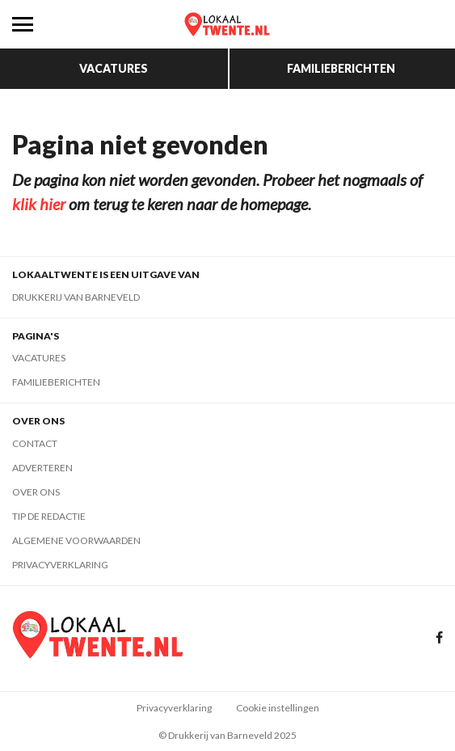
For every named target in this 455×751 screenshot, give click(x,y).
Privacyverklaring (60, 565)
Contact (34, 443)
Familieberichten (341, 68)
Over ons (36, 492)
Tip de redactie (49, 516)
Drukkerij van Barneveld (76, 297)
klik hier (38, 203)
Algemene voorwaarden (76, 540)
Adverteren (42, 468)
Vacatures (113, 68)
